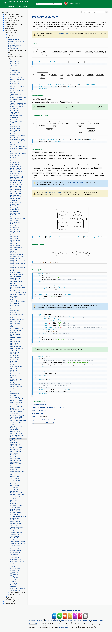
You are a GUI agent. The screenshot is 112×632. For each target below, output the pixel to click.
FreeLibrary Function (16, 274)
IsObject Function (15, 347)
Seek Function (14, 478)
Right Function (14, 466)
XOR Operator (14, 570)
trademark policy (64, 628)
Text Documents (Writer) (11, 15)
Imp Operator (14, 316)
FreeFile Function (15, 273)
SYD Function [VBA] (16, 523)
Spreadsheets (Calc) (10, 18)
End (33, 415)
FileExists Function (15, 244)
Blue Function (14, 74)
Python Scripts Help (12, 598)
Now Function (14, 397)
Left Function (14, 361)
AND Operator (14, 61)
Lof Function (14, 370)
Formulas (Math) (9, 26)
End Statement (14, 211)
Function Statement (16, 276)
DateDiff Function (15, 168)
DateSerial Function (16, 172)
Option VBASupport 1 (54, 192)
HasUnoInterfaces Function (18, 307)
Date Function (14, 164)
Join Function (14, 350)
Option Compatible (15, 130)
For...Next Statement (16, 255)
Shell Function (14, 489)
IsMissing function (15, 341)
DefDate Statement (16, 184)
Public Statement (15, 440)
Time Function (14, 536)
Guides (10, 596)
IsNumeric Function (16, 345)
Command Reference (14, 38)
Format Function (15, 258)
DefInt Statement (15, 190)
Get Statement (14, 296)
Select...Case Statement (17, 80)
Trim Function (14, 540)
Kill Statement (14, 352)
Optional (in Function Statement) (16, 427)
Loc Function (14, 368)
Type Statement (15, 545)
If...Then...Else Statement (17, 314)
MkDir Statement (15, 381)
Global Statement (15, 298)
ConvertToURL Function (17, 135)
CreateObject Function (17, 139)
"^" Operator (14, 583)
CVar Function (14, 161)
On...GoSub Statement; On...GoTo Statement (17, 411)
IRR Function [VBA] (16, 330)
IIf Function (13, 312)
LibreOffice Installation (11, 602)
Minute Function (15, 377)
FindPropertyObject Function (16, 250)
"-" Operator (14, 574)
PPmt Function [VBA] (16, 435)
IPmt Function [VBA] (16, 329)
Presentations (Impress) (11, 20)
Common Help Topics (10, 604)
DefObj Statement (15, 193)
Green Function (14, 305)
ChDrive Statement (16, 116)
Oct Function (14, 404)
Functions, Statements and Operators (17, 51)
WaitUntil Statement (16, 558)
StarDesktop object (16, 505)
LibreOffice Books (70, 610)
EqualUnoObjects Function (18, 218)
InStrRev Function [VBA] (17, 320)
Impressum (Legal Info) (36, 620)
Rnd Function (14, 469)
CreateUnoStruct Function (18, 152)
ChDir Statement (15, 114)
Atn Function (14, 69)
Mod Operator (14, 383)
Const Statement (15, 132)
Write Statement (15, 569)
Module (10, 6)
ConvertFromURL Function (18, 134)
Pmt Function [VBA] (16, 433)
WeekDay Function (16, 560)
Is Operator (13, 332)
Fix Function (14, 253)
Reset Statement (15, 458)
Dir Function (14, 206)
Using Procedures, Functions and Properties (48, 406)
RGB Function (14, 462)
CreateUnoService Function (18, 146)
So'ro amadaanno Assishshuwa (15, 232)
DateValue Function (16, 173)
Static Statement (15, 507)
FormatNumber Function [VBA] (17, 264)
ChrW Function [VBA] (16, 121)
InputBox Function (15, 323)
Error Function (14, 229)
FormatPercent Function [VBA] (17, 268)
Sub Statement (14, 520)
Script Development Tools (14, 600)
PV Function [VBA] (15, 444)
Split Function (14, 498)
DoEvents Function (16, 209)
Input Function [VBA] (16, 321)
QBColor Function (15, 446)
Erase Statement (15, 222)
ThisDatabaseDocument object (17, 530)
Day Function (14, 175)
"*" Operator (14, 576)
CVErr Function (14, 163)
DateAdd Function (15, 166)
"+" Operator (14, 578)
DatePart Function (15, 170)
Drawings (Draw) (9, 22)
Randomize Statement (16, 449)
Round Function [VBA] (17, 471)
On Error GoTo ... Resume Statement (18, 407)
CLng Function (14, 125)
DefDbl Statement (15, 186)
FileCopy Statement (16, 240)
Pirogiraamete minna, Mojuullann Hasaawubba (15, 46)
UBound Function (15, 550)
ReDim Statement (15, 451)
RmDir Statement (15, 467)
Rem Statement (14, 455)
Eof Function (14, 217)
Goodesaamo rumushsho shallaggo (17, 503)
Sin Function (14, 491)
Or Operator (14, 430)
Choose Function (15, 117)
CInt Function (14, 123)
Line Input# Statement (17, 366)
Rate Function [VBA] (16, 448)
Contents (5, 12)
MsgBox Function (15, 390)
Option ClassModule (16, 417)
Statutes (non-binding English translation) (68, 620)
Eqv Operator (14, 220)
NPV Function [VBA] (16, 401)
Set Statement (14, 486)
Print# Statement (15, 437)
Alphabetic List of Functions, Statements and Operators (16, 56)
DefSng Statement (15, 195)
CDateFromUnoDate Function (16, 100)
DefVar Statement (15, 199)
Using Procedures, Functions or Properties (16, 42)
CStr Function (14, 157)
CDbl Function (14, 110)
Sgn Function (14, 487)
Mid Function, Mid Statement (15, 374)
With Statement (15, 567)
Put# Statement (15, 442)
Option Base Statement (17, 415)
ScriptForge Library (16, 594)
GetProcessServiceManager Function (18, 288)
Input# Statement (15, 325)
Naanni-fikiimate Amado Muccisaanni (17, 586)
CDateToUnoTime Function (18, 98)
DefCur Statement (15, 182)
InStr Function (14, 318)
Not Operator (14, 395)
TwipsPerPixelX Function (17, 541)
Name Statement (15, 392)
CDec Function (14, 112)
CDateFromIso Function (17, 105)
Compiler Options (13, 40)
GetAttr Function (15, 280)
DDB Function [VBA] (16, 177)
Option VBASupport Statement (16, 423)
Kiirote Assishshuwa (16, 403)
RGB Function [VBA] (16, 464)
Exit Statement (14, 235)
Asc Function (14, 65)
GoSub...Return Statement (18, 301)
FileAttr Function (15, 238)
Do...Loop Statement (16, 208)
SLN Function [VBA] (16, 493)
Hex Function (14, 309)
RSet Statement (15, 473)
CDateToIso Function (16, 107)
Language (22, 6)
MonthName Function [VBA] (16, 387)
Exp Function (14, 237)
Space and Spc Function (17, 495)
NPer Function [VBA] (16, 399)
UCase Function (15, 552)
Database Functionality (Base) (13, 24)
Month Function (15, 384)
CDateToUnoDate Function (18, 103)
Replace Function (15, 457)
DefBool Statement (16, 181)
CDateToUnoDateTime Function (17, 91)
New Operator (14, 393)
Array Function (14, 63)
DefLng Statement (15, 191)
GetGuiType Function (16, 285)
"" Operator (13, 581)
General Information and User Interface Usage (16, 35)
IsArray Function (15, 334)
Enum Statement (15, 213)
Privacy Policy (49, 620)
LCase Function (14, 356)
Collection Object (15, 128)
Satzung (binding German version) (93, 620)
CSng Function (14, 155)
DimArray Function (15, 202)
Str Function (14, 514)
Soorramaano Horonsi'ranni (18, 588)
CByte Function (14, 83)
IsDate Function (15, 336)
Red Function (14, 453)
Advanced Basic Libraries (17, 592)
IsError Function (15, 339)
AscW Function (14, 67)
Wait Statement (15, 556)
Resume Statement (16, 460)
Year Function (14, 572)
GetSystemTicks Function (17, 294)
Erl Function (13, 224)
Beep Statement (15, 72)
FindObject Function (16, 247)
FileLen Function (15, 246)
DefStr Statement (15, 197)
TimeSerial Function (16, 532)
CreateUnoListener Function (15, 143)
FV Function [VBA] (15, 278)
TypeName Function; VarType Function (16, 548)
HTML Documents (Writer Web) (14, 17)
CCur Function (14, 85)
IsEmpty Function (15, 338)
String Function (14, 518)
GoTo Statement (15, 303)
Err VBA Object (14, 227)
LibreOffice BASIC (11, 32)
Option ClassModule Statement (43, 418)
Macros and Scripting (10, 30)
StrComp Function (15, 511)
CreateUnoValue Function (18, 153)
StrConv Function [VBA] (17, 513)
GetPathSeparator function (18, 291)
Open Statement (15, 413)
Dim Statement (14, 204)
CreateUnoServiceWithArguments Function (18, 149)
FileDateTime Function (17, 242)
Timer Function (14, 538)
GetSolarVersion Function (18, 292)
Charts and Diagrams (10, 28)
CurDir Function (15, 159)
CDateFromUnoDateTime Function (17, 88)
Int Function (13, 327)
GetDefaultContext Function (16, 282)
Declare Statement (15, 179)
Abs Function (14, 60)
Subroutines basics (39, 403)
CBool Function (14, 81)
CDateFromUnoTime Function (16, 95)
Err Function (14, 226)
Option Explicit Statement (18, 421)
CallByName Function (16, 78)
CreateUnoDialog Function (18, 141)
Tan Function (14, 525)
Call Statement (14, 76)
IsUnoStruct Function (16, 348)
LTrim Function (14, 359)
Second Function (15, 477)
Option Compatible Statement (43, 421)
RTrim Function (14, 475)
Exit (37, 415)
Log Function (14, 372)
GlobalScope (14, 70)
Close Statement (15, 126)
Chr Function (14, 119)
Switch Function (15, 522)
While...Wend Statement (17, 565)
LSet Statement (14, 357)
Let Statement (14, 365)
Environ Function (15, 215)
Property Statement (16, 439)
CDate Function (15, 108)
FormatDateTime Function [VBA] (18, 261)
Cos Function (14, 137)
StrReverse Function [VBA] (18, 516)
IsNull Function (14, 343)
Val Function (14, 554)
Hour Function (14, 310)
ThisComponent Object (17, 527)
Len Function (14, 363)
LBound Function (15, 354)
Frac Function (14, 271)
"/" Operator (13, 579)
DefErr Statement (15, 188)
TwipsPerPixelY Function (17, 543)
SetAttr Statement (15, 484)
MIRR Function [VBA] (16, 379)
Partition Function (15, 431)
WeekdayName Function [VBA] (17, 562)
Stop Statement (15, 509)
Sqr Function (14, 500)
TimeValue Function (16, 534)
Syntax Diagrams (13, 49)
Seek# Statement (15, 480)
